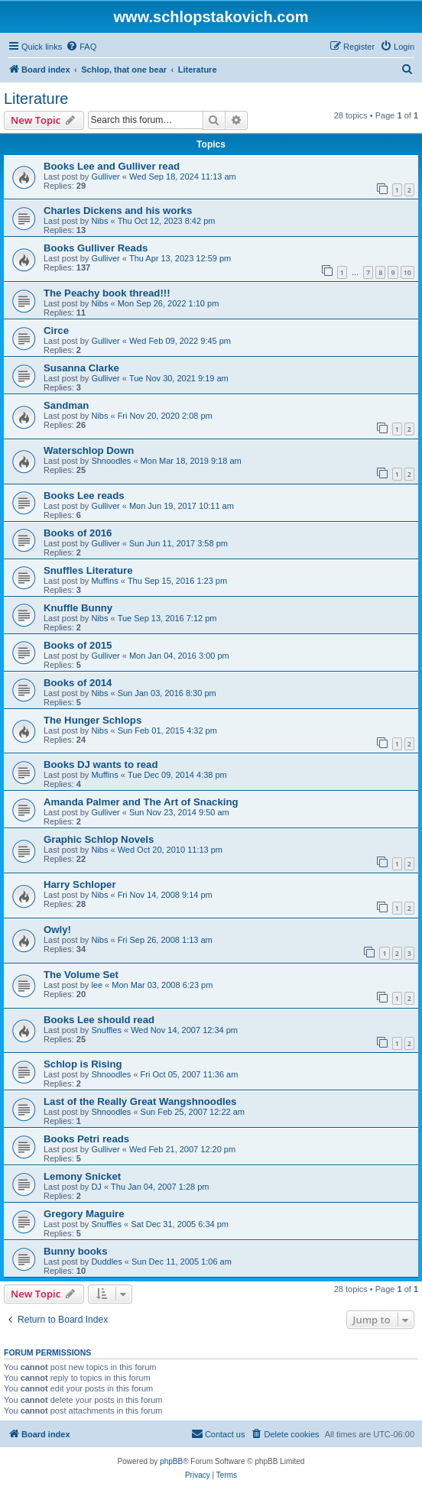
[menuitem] (81, 46)
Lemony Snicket (82, 1176)
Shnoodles (111, 460)
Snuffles (106, 1030)
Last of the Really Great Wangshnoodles (140, 1101)
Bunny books (76, 1251)
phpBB (171, 1461)
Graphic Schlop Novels (99, 839)
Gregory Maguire (84, 1214)
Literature (36, 98)
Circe (56, 330)
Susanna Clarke (81, 368)
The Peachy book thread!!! (107, 293)
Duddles (106, 1261)
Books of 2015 (78, 645)
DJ (96, 1186)
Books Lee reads (84, 495)
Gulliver (105, 176)
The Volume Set (81, 974)
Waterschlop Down (89, 450)
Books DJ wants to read (101, 764)
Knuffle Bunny (78, 608)
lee (96, 985)
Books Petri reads (86, 1139)
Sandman (66, 405)
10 (407, 272)
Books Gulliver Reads (96, 248)
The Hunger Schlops (92, 720)
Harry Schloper (80, 884)
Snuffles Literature (88, 570)
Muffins (104, 580)
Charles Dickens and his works (118, 210)
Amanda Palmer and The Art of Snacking (141, 802)
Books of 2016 (78, 533)
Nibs (99, 220)
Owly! (57, 929)
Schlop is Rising (83, 1064)
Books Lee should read (99, 1019)
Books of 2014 (78, 682)
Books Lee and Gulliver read (112, 166)
